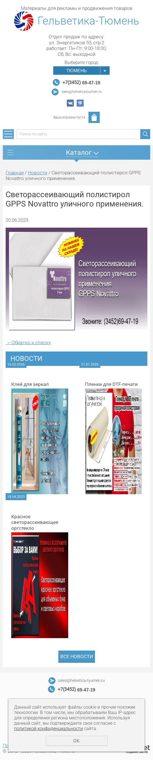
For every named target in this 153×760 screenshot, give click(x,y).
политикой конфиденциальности (48, 728)
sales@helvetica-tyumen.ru (81, 92)
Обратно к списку (28, 342)
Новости (37, 172)
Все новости (76, 656)
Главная (15, 172)
